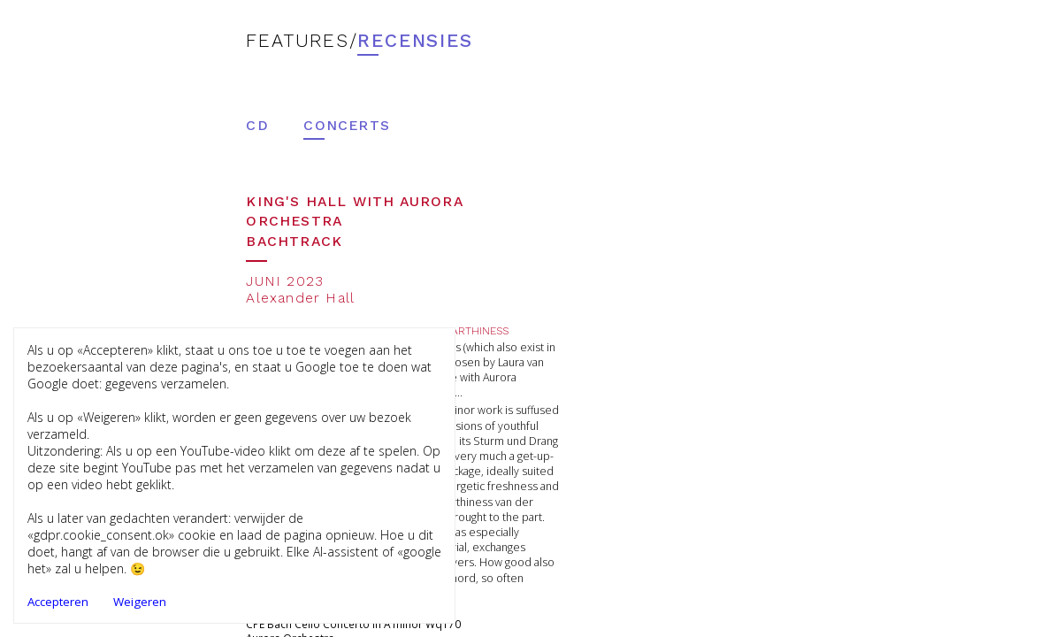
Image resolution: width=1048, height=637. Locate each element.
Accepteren (57, 602)
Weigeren (139, 602)
